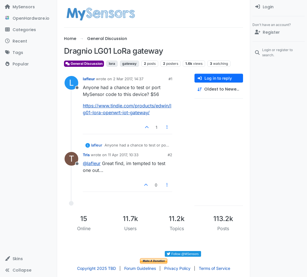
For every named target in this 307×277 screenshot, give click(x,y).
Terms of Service (214, 268)
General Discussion (84, 63)
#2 (170, 154)
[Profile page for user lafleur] (71, 83)
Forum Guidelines (140, 268)
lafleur (89, 79)
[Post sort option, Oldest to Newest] (218, 89)
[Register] (278, 32)
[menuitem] (278, 6)
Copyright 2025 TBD (96, 268)
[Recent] (28, 41)
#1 (170, 79)
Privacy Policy (177, 268)
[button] (28, 258)
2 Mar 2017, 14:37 (128, 79)
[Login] (278, 6)
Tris (86, 154)
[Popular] (28, 64)
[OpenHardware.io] (28, 18)
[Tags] (28, 52)
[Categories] (28, 29)
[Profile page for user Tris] (71, 159)
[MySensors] (28, 6)
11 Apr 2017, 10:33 (123, 154)
